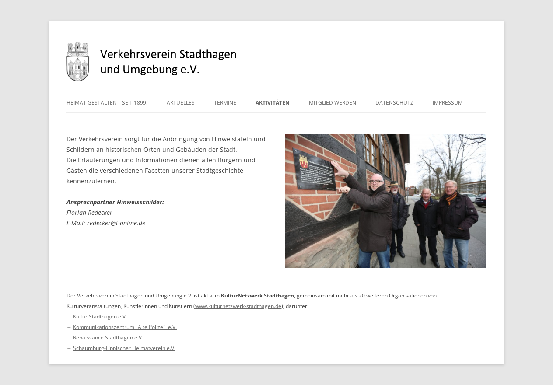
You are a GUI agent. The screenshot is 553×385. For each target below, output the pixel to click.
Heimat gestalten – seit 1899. (106, 102)
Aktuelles (181, 102)
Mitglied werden (332, 102)
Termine (225, 102)
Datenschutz (394, 102)
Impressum (448, 102)
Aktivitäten (273, 102)
